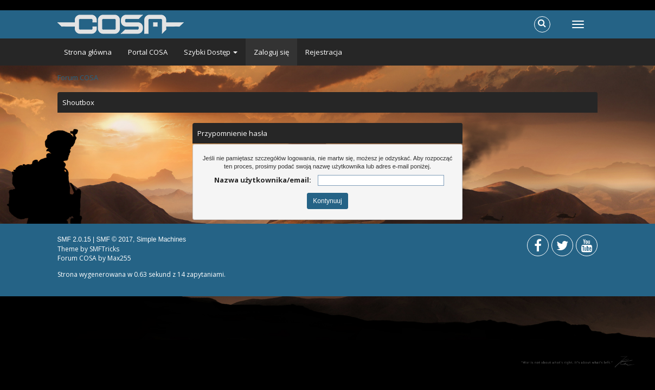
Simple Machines (161, 239)
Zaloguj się (271, 52)
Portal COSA (148, 52)
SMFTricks (104, 248)
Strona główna (88, 52)
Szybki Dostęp (210, 52)
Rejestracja (323, 52)
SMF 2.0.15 (74, 239)
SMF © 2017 (114, 239)
